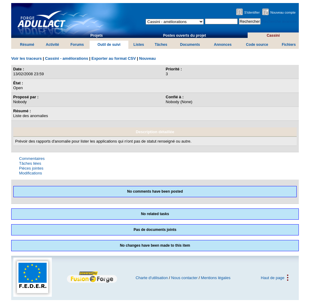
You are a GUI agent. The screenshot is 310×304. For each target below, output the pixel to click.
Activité (52, 44)
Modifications (30, 173)
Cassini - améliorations (66, 58)
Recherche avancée (279, 21)
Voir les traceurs (26, 58)
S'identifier (252, 12)
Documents (190, 44)
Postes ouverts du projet (184, 35)
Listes (139, 44)
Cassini (273, 35)
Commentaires (32, 158)
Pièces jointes (31, 168)
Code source (257, 44)
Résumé (27, 44)
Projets (96, 35)
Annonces (222, 44)
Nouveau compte (283, 12)
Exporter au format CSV (113, 58)
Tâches (161, 44)
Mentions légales (216, 277)
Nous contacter (184, 277)
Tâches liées (30, 163)
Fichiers (289, 44)
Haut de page (273, 277)
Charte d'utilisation (152, 277)
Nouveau (147, 58)
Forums (77, 44)
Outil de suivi (108, 44)
